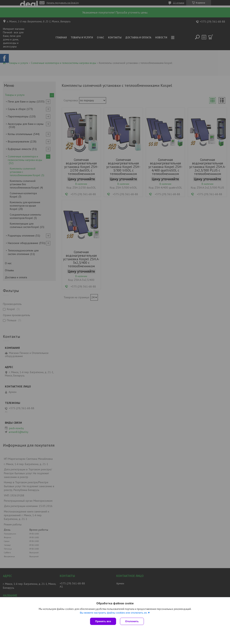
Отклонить (132, 621)
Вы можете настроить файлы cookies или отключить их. (114, 612)
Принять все (103, 621)
